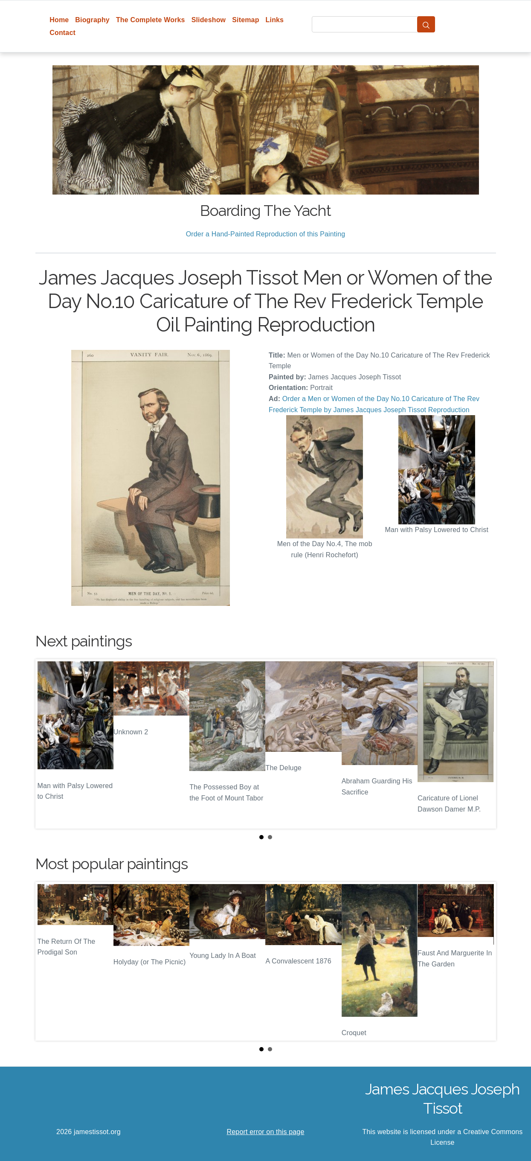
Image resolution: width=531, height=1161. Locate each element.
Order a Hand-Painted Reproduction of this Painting (265, 234)
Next (483, 744)
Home (59, 19)
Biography (92, 19)
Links (275, 19)
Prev (48, 744)
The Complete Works (150, 19)
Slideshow (209, 19)
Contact (62, 32)
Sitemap (245, 19)
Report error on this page (266, 1131)
